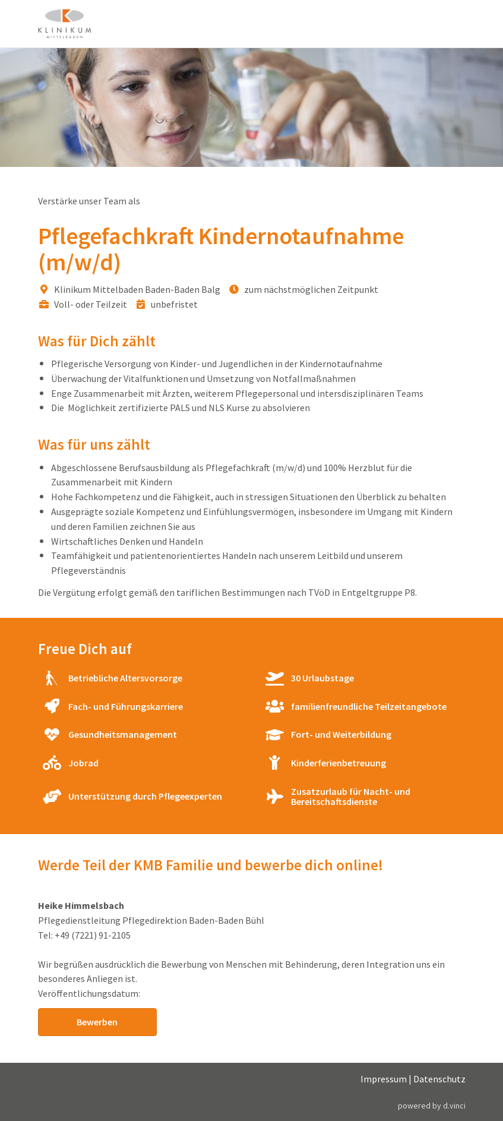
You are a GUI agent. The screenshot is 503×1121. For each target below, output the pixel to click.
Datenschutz (439, 1079)
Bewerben (97, 1022)
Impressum (383, 1079)
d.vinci (454, 1105)
